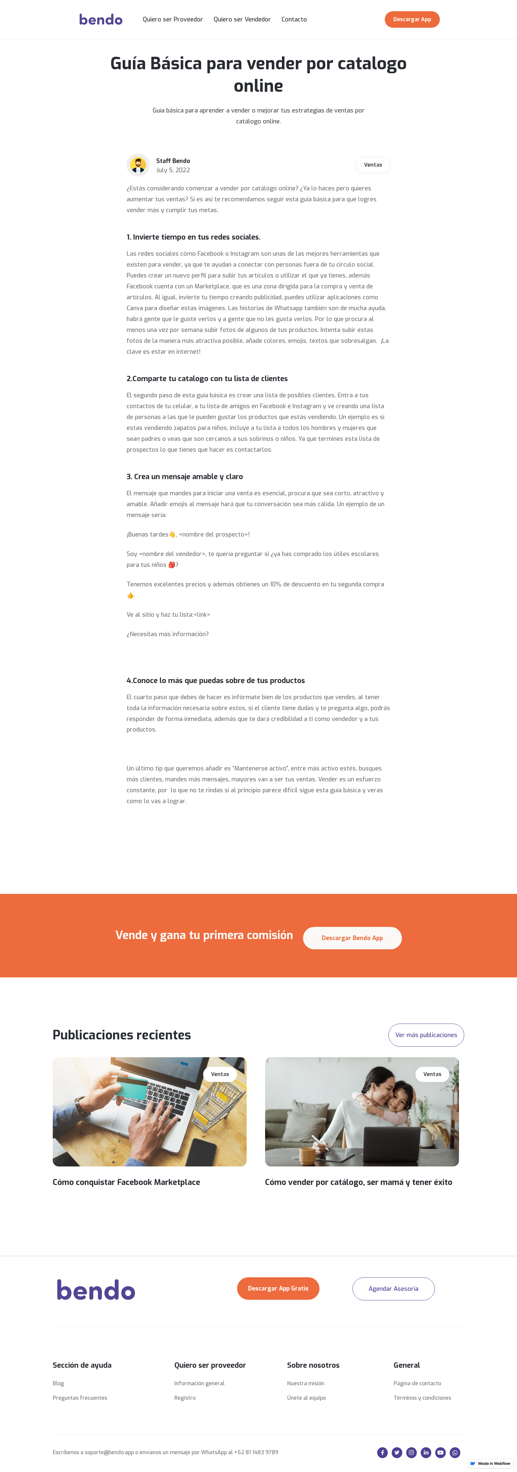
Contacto (294, 19)
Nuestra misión (305, 1383)
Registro (185, 1397)
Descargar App (412, 19)
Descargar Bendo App (352, 938)
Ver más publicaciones (426, 1035)
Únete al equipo (306, 1397)
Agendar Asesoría (393, 1289)
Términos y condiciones (422, 1397)
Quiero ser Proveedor (173, 19)
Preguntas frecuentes (80, 1397)
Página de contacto (417, 1383)
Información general (199, 1383)
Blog (58, 1383)
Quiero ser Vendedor (242, 19)
